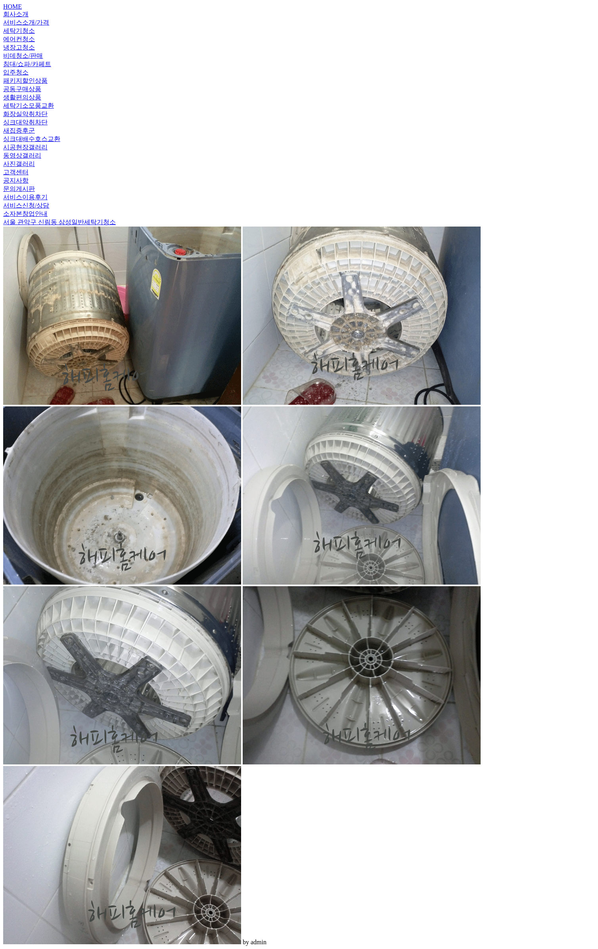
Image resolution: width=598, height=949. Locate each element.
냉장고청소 (19, 47)
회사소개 (16, 14)
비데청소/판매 (23, 55)
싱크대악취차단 (25, 122)
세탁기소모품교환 (28, 105)
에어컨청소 (19, 39)
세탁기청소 (19, 30)
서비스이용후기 (25, 197)
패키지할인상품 (25, 80)
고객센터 (16, 172)
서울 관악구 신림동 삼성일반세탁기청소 (59, 222)
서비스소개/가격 (26, 22)
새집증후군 (19, 130)
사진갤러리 (19, 163)
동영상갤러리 (22, 155)
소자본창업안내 (25, 213)
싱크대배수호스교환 (31, 138)
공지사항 (16, 180)
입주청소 (16, 72)
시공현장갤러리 (25, 147)
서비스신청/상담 (26, 205)
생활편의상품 (22, 97)
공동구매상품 (22, 89)
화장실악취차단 (25, 114)
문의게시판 (19, 188)
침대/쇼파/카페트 (27, 64)
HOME (12, 6)
